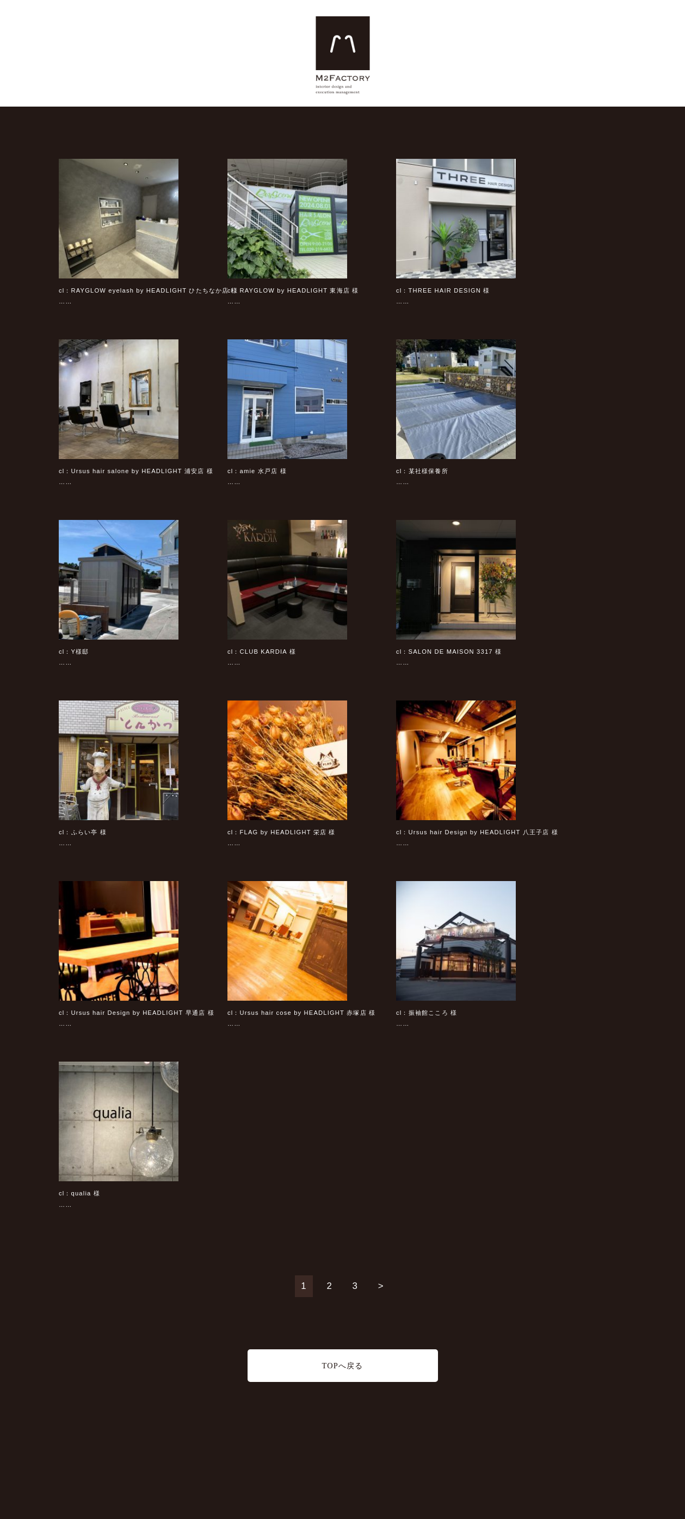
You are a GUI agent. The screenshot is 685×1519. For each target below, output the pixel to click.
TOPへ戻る (342, 1365)
